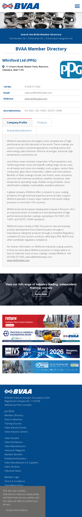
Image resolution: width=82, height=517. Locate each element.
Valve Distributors (14, 442)
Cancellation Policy (14, 485)
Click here (8, 494)
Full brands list (35, 38)
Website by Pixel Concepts (18, 404)
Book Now (41, 294)
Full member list (17, 38)
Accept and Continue (17, 510)
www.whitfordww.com (36, 98)
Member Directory (14, 415)
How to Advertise (13, 419)
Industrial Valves (13, 470)
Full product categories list (59, 38)
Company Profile (17, 122)
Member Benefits (14, 454)
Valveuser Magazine (15, 450)
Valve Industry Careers (16, 431)
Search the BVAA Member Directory (41, 34)
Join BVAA (9, 411)
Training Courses (13, 423)
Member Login (12, 477)
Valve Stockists (12, 466)
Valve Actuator (12, 437)
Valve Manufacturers (15, 446)
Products (42, 122)
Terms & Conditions (15, 481)
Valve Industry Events (16, 427)
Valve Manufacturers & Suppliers (22, 462)
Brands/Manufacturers (19, 130)
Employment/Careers (15, 458)
